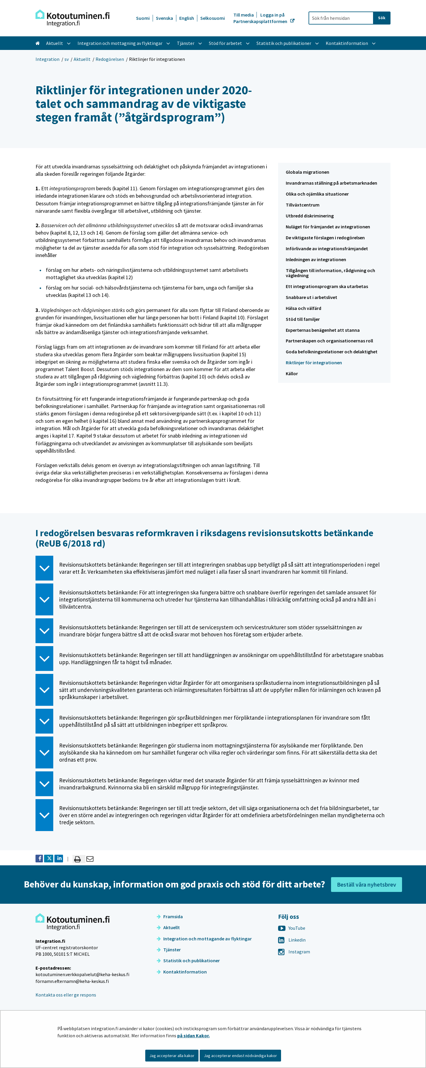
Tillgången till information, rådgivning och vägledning (330, 272)
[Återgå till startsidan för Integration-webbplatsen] (72, 18)
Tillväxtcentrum (303, 205)
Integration (47, 59)
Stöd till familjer (303, 319)
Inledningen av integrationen (316, 259)
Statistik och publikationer (188, 960)
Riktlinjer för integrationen (314, 362)
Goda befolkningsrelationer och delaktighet (331, 352)
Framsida (170, 916)
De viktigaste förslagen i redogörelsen (325, 237)
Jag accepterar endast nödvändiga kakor (240, 1055)
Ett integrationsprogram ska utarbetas (327, 286)
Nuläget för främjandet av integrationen (328, 227)
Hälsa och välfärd (303, 308)
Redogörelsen (110, 59)
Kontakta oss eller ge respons (66, 995)
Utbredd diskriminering (310, 216)
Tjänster (169, 949)
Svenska (164, 18)
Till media (244, 15)
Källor (292, 373)
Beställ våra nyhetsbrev (366, 884)
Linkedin (292, 940)
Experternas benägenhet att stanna (323, 330)
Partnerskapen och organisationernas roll (329, 341)
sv (66, 59)
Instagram (294, 952)
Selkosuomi (212, 18)
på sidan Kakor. (193, 1035)
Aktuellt (82, 59)
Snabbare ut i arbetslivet (311, 297)
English (186, 18)
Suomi (143, 18)
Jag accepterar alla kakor (171, 1055)
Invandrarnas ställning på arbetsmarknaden (331, 183)
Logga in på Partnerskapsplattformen (260, 18)
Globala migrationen (307, 172)
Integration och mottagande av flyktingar (204, 939)
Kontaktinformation (182, 972)
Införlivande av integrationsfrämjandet (327, 248)
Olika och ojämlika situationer (317, 194)
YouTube (291, 928)
